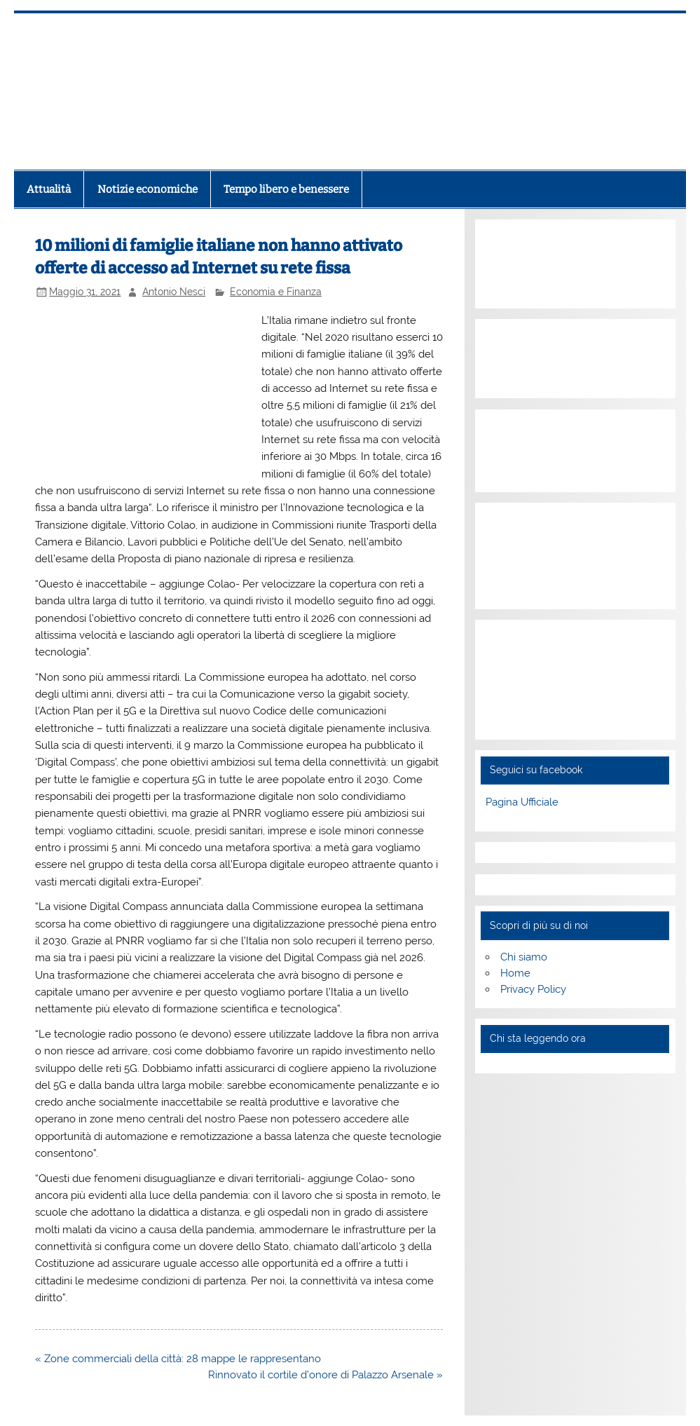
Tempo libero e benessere (286, 189)
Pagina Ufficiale (522, 802)
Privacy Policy (533, 989)
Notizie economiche (147, 189)
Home (515, 973)
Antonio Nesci (173, 291)
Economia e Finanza (276, 291)
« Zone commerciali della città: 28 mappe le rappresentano (178, 1358)
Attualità (49, 189)
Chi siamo (523, 957)
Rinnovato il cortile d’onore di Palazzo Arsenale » (325, 1375)
